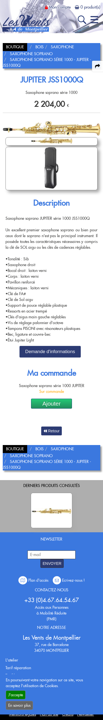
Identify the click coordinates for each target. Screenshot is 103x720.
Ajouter (51, 403)
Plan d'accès (33, 580)
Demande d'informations (50, 351)
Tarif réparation (18, 667)
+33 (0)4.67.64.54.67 (51, 600)
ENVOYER (52, 563)
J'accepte (15, 694)
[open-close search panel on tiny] (82, 19)
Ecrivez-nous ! (69, 580)
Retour (51, 431)
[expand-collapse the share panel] (97, 66)
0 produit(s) (90, 7)
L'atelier (11, 660)
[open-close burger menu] (94, 19)
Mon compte (60, 7)
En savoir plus (19, 705)
